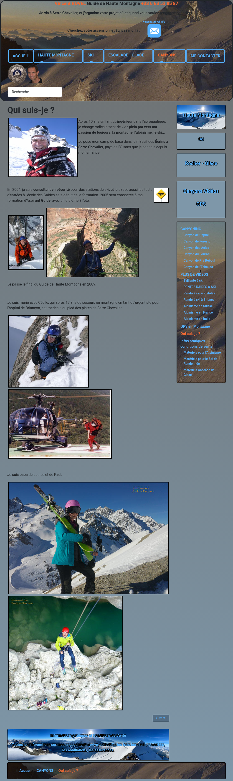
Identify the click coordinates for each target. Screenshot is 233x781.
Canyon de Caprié (196, 235)
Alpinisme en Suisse (198, 306)
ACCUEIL (21, 56)
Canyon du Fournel (197, 254)
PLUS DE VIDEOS (194, 274)
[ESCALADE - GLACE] (111, 62)
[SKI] (90, 62)
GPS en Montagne (195, 326)
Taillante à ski (193, 280)
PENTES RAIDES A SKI (200, 287)
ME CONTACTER (205, 56)
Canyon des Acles (196, 248)
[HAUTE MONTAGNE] (41, 62)
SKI (91, 55)
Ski (201, 139)
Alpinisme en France (198, 312)
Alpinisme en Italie (197, 319)
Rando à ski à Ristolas (199, 293)
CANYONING (190, 229)
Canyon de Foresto (197, 241)
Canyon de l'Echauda (198, 267)
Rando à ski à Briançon (200, 299)
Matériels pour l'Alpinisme (202, 352)
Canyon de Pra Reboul (199, 260)
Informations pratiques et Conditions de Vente (88, 735)
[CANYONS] (161, 62)
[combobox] (35, 92)
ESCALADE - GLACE (126, 55)
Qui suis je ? (190, 334)
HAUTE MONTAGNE (56, 55)
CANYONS (167, 55)
